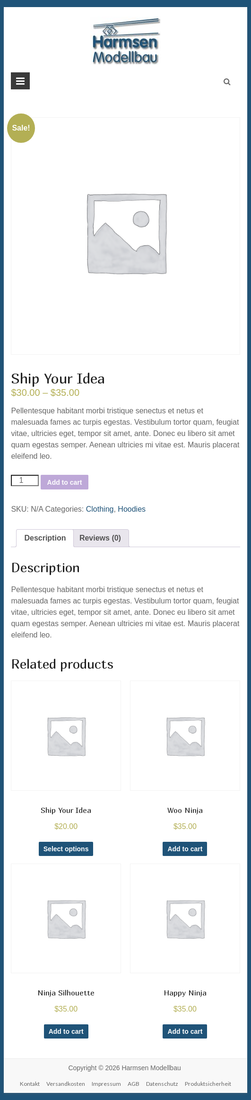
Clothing (100, 509)
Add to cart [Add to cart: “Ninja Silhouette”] (66, 1031)
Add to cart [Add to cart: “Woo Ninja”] (184, 849)
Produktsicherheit (208, 1083)
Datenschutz (162, 1083)
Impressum (106, 1083)
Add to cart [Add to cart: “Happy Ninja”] (184, 1031)
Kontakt (30, 1083)
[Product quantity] (24, 480)
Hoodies (132, 509)
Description (45, 538)
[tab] (45, 538)
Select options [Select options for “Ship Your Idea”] (66, 849)
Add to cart (64, 482)
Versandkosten (65, 1083)
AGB (133, 1083)
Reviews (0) (100, 538)
